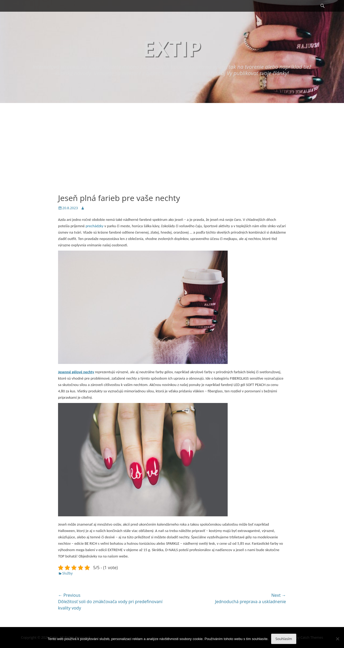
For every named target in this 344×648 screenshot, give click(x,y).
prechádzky (94, 226)
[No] (337, 638)
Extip (172, 48)
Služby (67, 573)
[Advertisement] (172, 143)
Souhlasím (283, 638)
